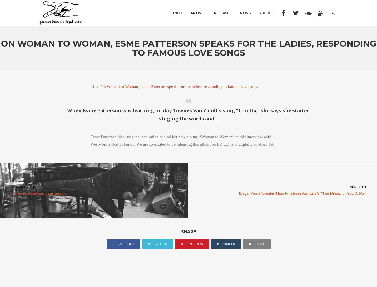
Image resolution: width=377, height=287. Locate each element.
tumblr (226, 244)
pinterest (192, 244)
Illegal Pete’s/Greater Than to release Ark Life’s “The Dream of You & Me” (282, 189)
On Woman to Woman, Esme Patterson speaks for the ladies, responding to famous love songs (180, 86)
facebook (123, 244)
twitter (157, 244)
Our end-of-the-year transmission (94, 189)
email (257, 244)
